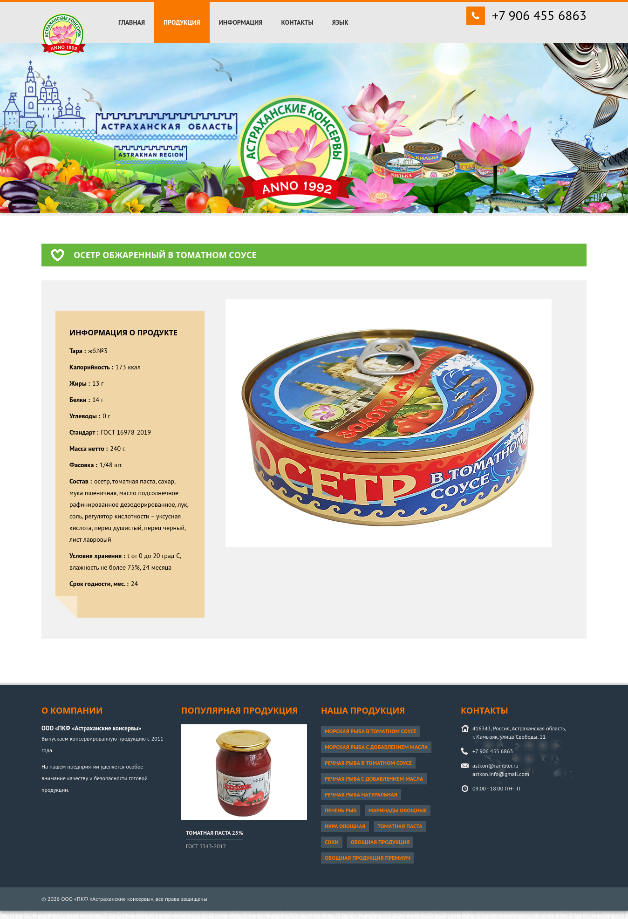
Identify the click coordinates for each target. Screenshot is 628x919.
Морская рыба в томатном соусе (370, 731)
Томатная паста (400, 826)
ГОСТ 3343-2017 (206, 846)
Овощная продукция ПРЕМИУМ (367, 857)
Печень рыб (340, 810)
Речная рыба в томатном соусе (368, 762)
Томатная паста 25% (214, 832)
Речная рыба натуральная (361, 794)
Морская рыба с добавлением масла (376, 746)
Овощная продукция (380, 841)
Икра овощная (345, 826)
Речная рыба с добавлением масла (374, 778)
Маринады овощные (398, 810)
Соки (332, 841)
